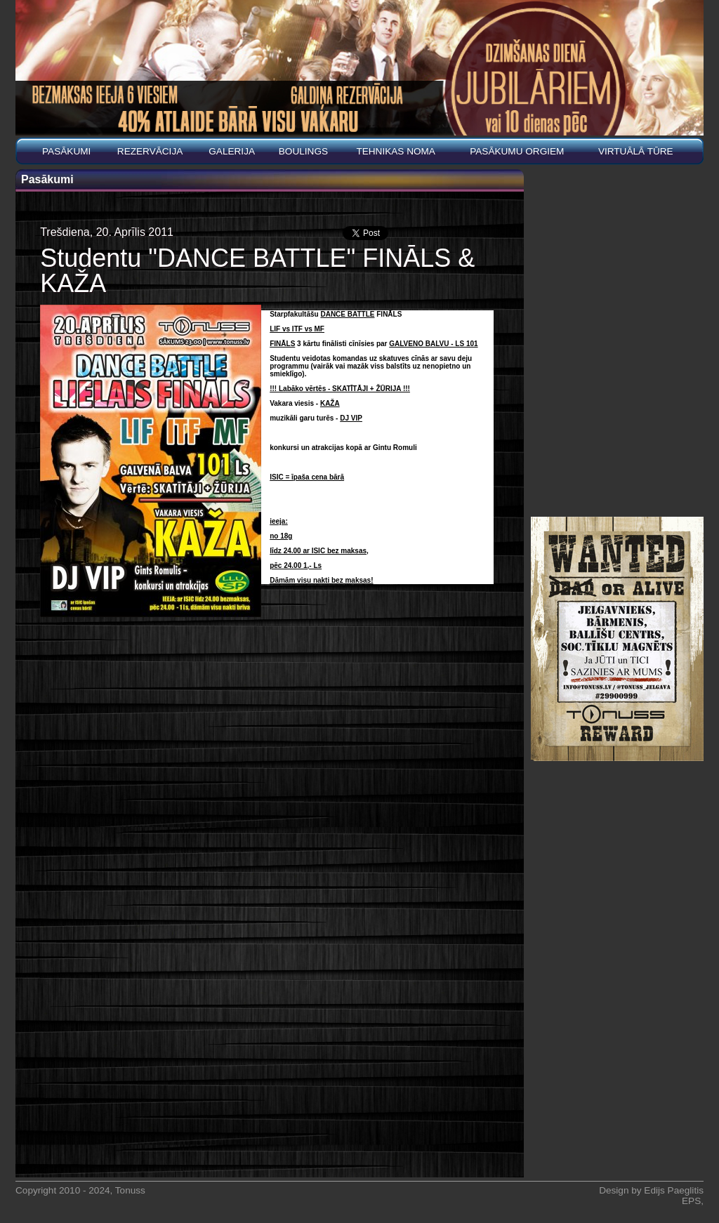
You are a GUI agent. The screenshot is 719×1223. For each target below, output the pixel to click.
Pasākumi (66, 151)
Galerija (232, 151)
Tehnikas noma (395, 151)
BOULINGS (303, 151)
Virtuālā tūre (635, 151)
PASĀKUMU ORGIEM (517, 151)
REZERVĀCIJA (150, 151)
